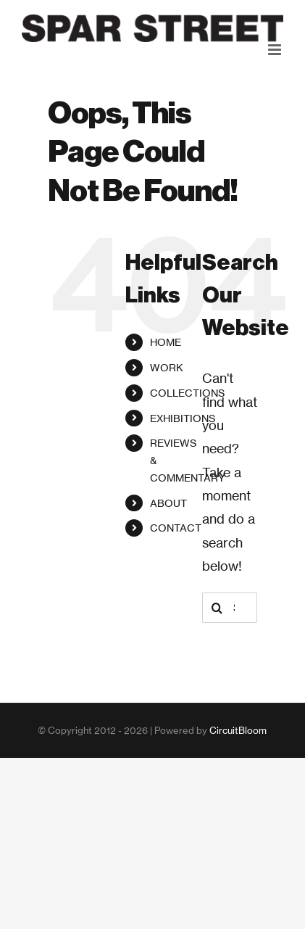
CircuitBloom (238, 730)
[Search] (217, 608)
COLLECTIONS (187, 393)
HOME (165, 342)
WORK (166, 367)
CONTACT (175, 527)
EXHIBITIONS (182, 418)
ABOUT (168, 503)
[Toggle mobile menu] (275, 49)
